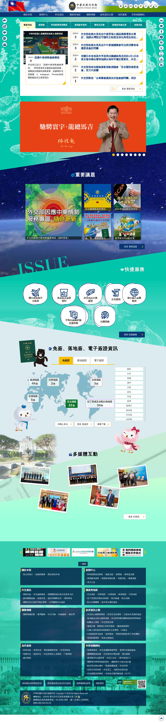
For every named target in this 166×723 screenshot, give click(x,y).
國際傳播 (91, 14)
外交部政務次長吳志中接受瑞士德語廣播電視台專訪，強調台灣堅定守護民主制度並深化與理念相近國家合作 (109, 36)
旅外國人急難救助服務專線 (161, 20)
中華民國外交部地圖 (79, 705)
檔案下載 (101, 433)
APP (161, 53)
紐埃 (129, 401)
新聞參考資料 (80, 25)
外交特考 (124, 674)
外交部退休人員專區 (52, 662)
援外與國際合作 (55, 607)
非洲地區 (33, 407)
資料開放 (109, 642)
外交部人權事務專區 (96, 623)
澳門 (129, 391)
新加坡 (129, 419)
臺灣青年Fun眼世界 (95, 666)
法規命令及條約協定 (132, 623)
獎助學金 (68, 607)
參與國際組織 (29, 607)
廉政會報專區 (123, 634)
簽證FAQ (37, 662)
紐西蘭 (129, 428)
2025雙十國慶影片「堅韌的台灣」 (122, 154)
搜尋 (156, 6)
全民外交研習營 (94, 678)
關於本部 (27, 14)
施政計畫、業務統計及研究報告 (101, 634)
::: (23, 18)
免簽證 (63, 369)
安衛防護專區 (93, 646)
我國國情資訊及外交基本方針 (60, 603)
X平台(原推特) (161, 48)
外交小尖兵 (112, 666)
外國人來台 (63, 433)
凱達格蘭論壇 (111, 674)
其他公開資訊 (107, 646)
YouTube (161, 59)
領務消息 (138, 25)
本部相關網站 (138, 14)
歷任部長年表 (54, 583)
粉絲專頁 (161, 31)
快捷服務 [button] (4, 32)
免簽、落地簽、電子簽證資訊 (85, 356)
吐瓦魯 (129, 423)
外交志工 (107, 678)
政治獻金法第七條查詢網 (98, 626)
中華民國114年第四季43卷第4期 (118, 154)
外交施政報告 (39, 603)
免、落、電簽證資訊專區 (144, 154)
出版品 (124, 638)
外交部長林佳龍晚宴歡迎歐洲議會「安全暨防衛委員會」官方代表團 (109, 69)
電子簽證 (101, 369)
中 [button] (141, 6)
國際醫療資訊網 (94, 662)
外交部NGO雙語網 (112, 662)
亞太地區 (71, 412)
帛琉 (129, 405)
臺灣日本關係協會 (128, 658)
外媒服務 (62, 623)
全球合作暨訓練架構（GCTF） (119, 682)
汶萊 (129, 396)
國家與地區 (75, 14)
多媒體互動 (85, 462)
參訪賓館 (27, 666)
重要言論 (27, 603)
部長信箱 (161, 26)
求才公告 (91, 590)
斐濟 (129, 410)
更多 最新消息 (128, 89)
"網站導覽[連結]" (126, 6)
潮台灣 (72, 623)
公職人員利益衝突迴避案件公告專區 (103, 638)
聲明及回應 (99, 25)
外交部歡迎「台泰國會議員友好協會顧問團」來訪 (108, 80)
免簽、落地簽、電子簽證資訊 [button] (4, 38)
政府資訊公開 (106, 14)
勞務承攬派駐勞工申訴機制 (127, 642)
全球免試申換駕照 (139, 154)
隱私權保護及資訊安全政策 (59, 691)
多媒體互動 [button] (4, 44)
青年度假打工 (125, 666)
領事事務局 (92, 658)
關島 (129, 378)
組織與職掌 (40, 583)
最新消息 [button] (4, 20)
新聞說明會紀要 (119, 25)
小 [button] (146, 6)
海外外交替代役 (121, 678)
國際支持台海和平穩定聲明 (35, 610)
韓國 (129, 387)
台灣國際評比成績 (57, 610)
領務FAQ (27, 662)
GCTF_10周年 (126, 154)
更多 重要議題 (130, 247)
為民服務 (122, 14)
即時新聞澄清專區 (59, 25)
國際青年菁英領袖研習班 (98, 670)
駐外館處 (115, 607)
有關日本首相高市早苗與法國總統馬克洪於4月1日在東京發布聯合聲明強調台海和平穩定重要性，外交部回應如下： (110, 58)
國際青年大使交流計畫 (121, 670)
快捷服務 (135, 270)
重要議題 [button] (4, 26)
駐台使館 (126, 607)
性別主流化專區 (114, 623)
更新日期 (37, 711)
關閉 (84, 572)
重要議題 (85, 174)
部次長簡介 (28, 583)
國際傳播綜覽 (29, 623)
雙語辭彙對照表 (51, 658)
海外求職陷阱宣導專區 (131, 154)
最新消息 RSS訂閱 (113, 88)
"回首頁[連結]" (121, 6)
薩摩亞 (129, 414)
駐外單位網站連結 (109, 610)
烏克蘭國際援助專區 (135, 154)
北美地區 (96, 390)
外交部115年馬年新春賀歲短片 (113, 154)
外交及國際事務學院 (108, 658)
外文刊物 (52, 623)
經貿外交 (41, 607)
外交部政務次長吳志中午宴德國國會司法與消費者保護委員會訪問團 (109, 47)
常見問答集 (65, 658)
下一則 (145, 560)
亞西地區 (53, 390)
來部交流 (37, 658)
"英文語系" (131, 6)
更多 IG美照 (133, 525)
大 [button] (136, 6)
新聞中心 (43, 14)
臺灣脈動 (41, 623)
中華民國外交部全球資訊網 (83, 6)
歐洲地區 (34, 390)
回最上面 (161, 718)
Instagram (161, 42)
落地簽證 (82, 369)
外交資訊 (59, 14)
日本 (129, 382)
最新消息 (27, 25)
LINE (161, 37)
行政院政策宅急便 (95, 642)
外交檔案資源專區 (95, 682)
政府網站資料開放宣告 (32, 691)
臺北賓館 (126, 662)
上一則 (21, 560)
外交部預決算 (107, 630)
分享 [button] (151, 6)
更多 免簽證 (82, 433)
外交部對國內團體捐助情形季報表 (126, 626)
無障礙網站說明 (83, 691)
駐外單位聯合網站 (95, 674)
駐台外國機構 (93, 610)
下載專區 (68, 662)
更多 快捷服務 (130, 343)
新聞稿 (41, 25)
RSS (161, 64)
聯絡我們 (100, 691)
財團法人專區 (93, 630)
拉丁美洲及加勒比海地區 (100, 412)
